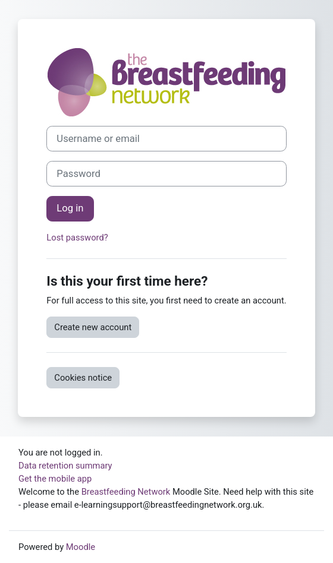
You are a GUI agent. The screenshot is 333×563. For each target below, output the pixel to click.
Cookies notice (83, 377)
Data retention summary (65, 465)
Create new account (92, 327)
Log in (69, 208)
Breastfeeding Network (126, 491)
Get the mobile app (55, 478)
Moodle (80, 547)
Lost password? (77, 237)
